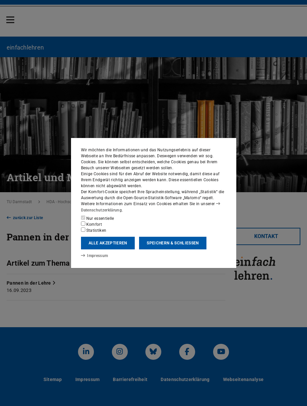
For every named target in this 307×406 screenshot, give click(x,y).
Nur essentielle (97, 218)
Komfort (91, 224)
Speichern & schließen (172, 243)
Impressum (94, 255)
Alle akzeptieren (108, 243)
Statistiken (94, 230)
